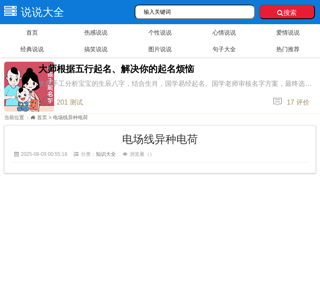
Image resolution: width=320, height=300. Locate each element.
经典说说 (32, 49)
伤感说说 (96, 32)
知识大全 (106, 154)
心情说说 (224, 32)
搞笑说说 (96, 49)
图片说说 (160, 49)
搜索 (287, 12)
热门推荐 (288, 49)
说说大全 (32, 12)
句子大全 (224, 49)
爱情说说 (288, 32)
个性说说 (160, 32)
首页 (32, 32)
